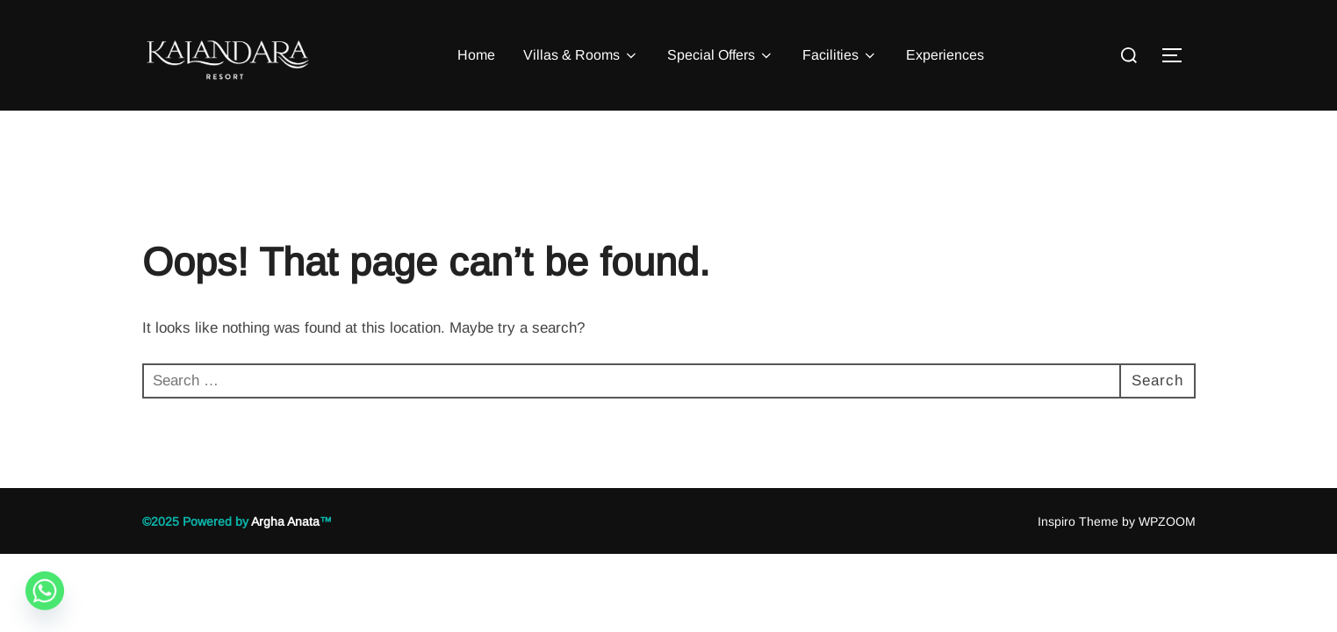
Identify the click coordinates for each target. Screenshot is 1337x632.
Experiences (945, 54)
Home (476, 54)
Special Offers (720, 55)
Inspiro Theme (1078, 521)
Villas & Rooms (581, 55)
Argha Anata (285, 521)
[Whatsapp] (44, 590)
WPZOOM (1167, 521)
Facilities (840, 55)
